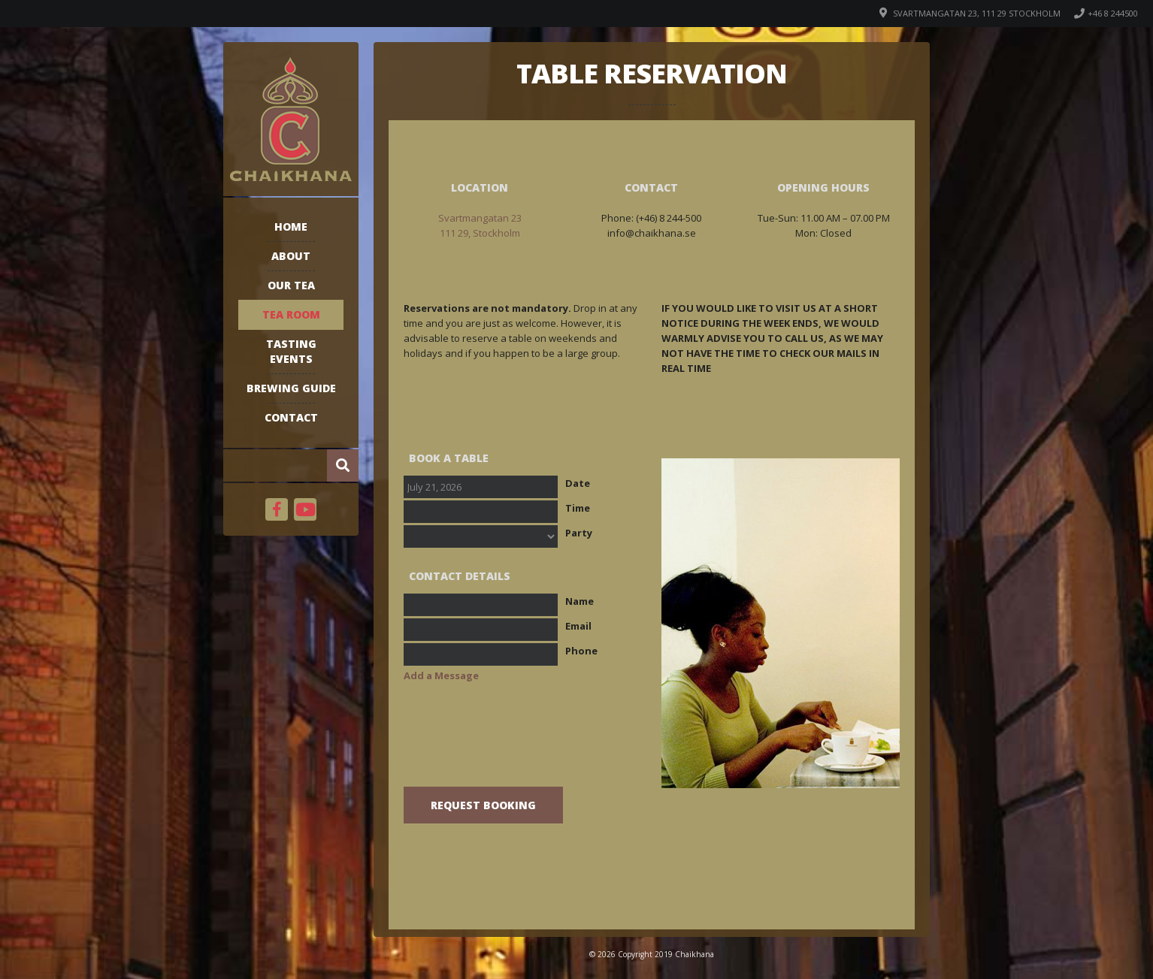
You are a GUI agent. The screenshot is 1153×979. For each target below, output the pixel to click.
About (290, 256)
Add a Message (441, 675)
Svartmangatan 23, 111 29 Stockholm (977, 13)
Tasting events (291, 351)
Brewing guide (291, 388)
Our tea (291, 285)
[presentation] (518, 745)
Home (290, 226)
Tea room (291, 314)
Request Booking (483, 805)
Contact (291, 417)
